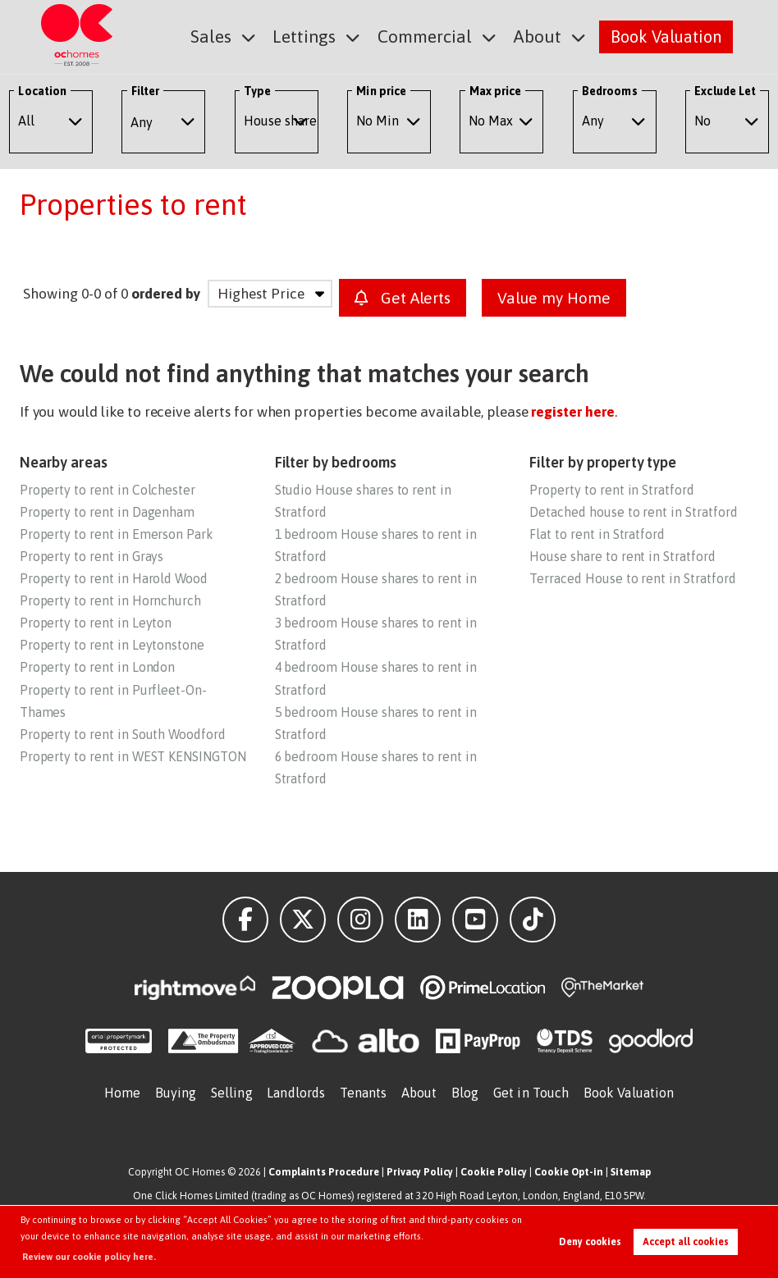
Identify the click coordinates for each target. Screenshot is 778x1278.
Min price (381, 91)
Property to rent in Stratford (611, 489)
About (539, 35)
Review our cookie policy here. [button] (89, 1257)
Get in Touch (531, 1092)
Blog (464, 1092)
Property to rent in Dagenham (107, 511)
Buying (176, 1092)
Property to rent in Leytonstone (112, 644)
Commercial (432, 35)
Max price (495, 91)
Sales (226, 35)
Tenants (363, 1092)
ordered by (165, 293)
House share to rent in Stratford (622, 556)
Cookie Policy (493, 1172)
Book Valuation (666, 35)
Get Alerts (403, 298)
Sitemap (631, 1172)
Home (122, 1092)
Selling (232, 1092)
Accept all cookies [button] (686, 1242)
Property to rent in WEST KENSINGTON (133, 756)
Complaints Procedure (323, 1172)
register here (572, 412)
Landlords (296, 1092)
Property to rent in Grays (92, 556)
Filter (145, 91)
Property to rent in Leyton (96, 622)
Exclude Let (725, 91)
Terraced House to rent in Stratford (632, 578)
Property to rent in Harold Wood (114, 578)
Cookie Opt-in (568, 1172)
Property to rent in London (98, 667)
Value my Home (553, 298)
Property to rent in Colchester (107, 489)
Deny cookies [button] (590, 1242)
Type (257, 91)
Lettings (316, 35)
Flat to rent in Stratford (597, 534)
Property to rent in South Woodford (123, 734)
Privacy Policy (420, 1172)
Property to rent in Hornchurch (110, 600)
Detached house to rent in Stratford (633, 511)
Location (42, 91)
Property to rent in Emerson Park (116, 534)
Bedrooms (610, 91)
